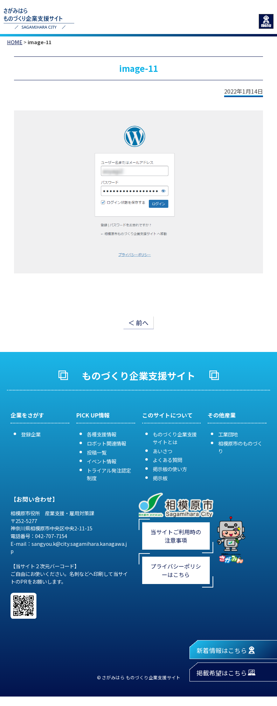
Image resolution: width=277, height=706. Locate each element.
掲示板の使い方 (170, 469)
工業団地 (228, 434)
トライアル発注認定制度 (109, 474)
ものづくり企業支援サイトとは (175, 438)
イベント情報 (101, 461)
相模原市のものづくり (240, 447)
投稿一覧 (96, 452)
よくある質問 (167, 459)
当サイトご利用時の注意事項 (176, 536)
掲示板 (160, 478)
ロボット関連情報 (106, 443)
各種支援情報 (101, 434)
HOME (14, 42)
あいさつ (162, 451)
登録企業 (31, 434)
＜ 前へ (138, 322)
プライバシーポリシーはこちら (176, 570)
